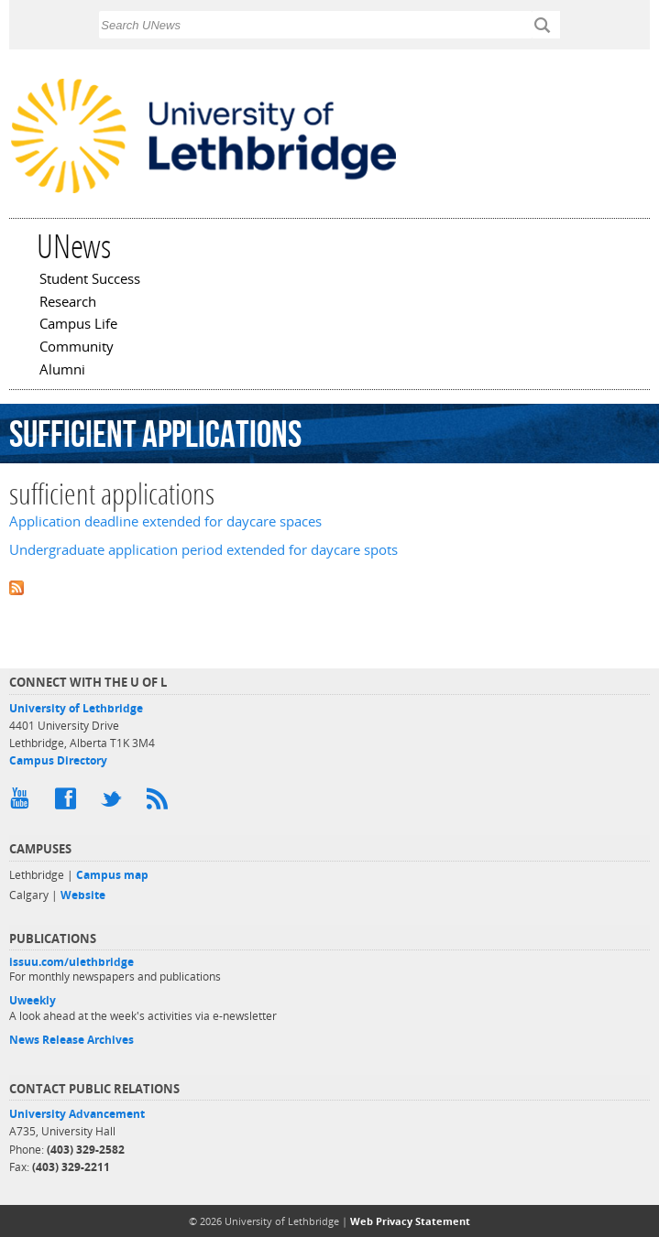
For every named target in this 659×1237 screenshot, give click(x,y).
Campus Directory (58, 760)
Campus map (112, 875)
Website (82, 895)
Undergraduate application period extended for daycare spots (203, 549)
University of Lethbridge (76, 708)
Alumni (62, 371)
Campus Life (78, 325)
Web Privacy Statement (410, 1221)
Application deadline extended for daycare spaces (165, 521)
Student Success (89, 280)
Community (76, 348)
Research (67, 303)
